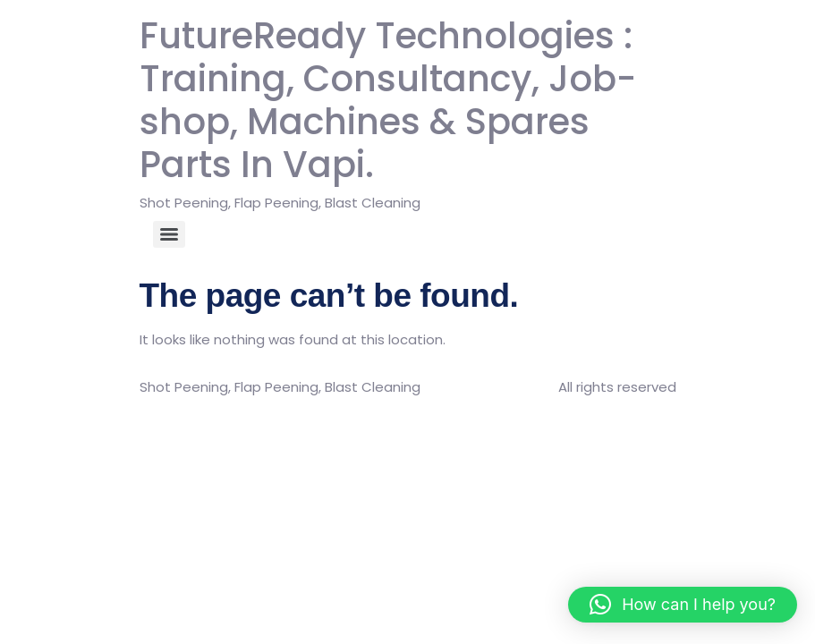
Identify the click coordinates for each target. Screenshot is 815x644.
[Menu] (169, 234)
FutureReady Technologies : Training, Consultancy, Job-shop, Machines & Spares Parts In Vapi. (388, 100)
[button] (682, 605)
